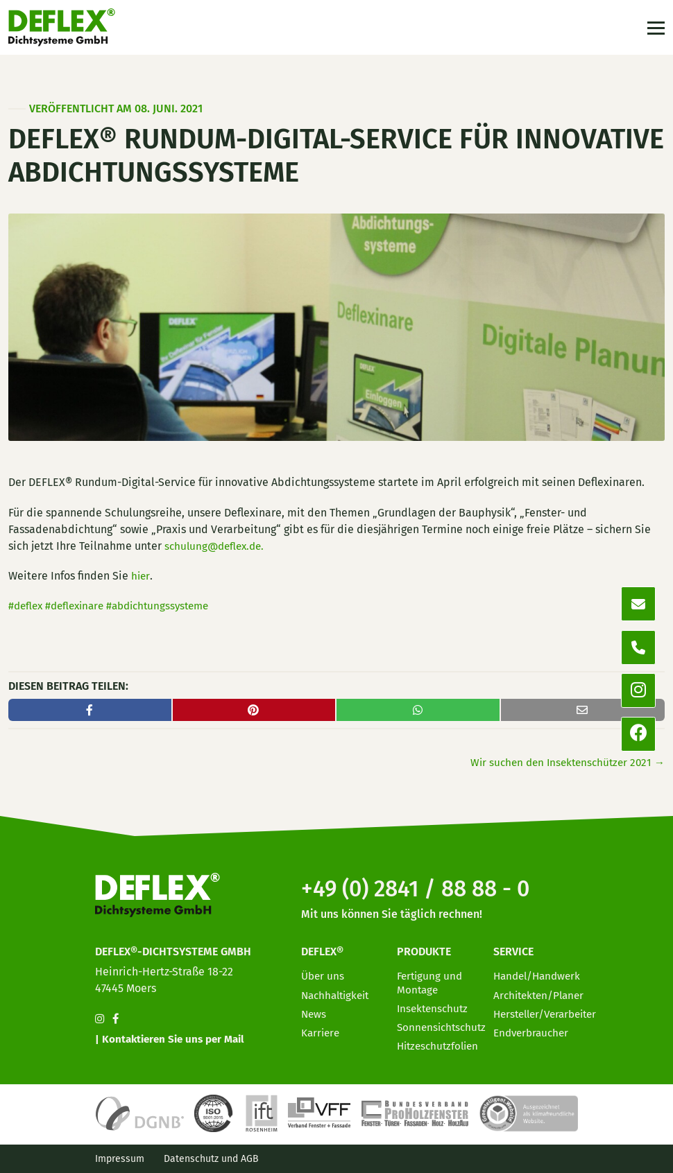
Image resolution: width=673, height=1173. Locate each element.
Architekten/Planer (541, 991)
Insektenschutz (434, 1004)
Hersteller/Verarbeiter (549, 1009)
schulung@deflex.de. (217, 546)
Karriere (321, 1029)
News (314, 1009)
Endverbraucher (533, 1029)
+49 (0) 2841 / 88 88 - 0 (427, 883)
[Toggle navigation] (655, 29)
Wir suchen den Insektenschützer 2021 (563, 762)
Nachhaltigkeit (338, 991)
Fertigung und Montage (431, 979)
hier (141, 575)
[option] (583, 1161)
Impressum (119, 1159)
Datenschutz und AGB (211, 1159)
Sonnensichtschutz (444, 1023)
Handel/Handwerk (539, 972)
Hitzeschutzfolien (440, 1042)
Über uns (323, 972)
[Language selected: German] (610, 1161)
